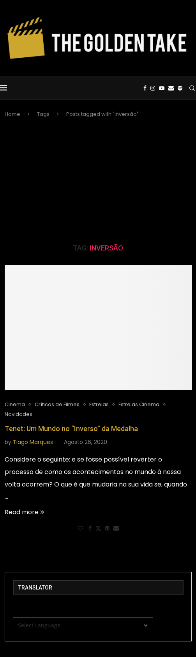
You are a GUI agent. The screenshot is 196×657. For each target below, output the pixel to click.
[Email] (171, 88)
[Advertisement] (98, 181)
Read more (24, 512)
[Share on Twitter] (98, 528)
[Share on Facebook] (90, 528)
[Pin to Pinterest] (107, 528)
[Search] (192, 88)
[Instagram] (152, 88)
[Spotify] (180, 88)
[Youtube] (161, 88)
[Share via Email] (116, 528)
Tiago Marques (33, 442)
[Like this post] (80, 528)
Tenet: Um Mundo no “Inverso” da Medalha (71, 428)
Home (12, 114)
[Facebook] (145, 88)
